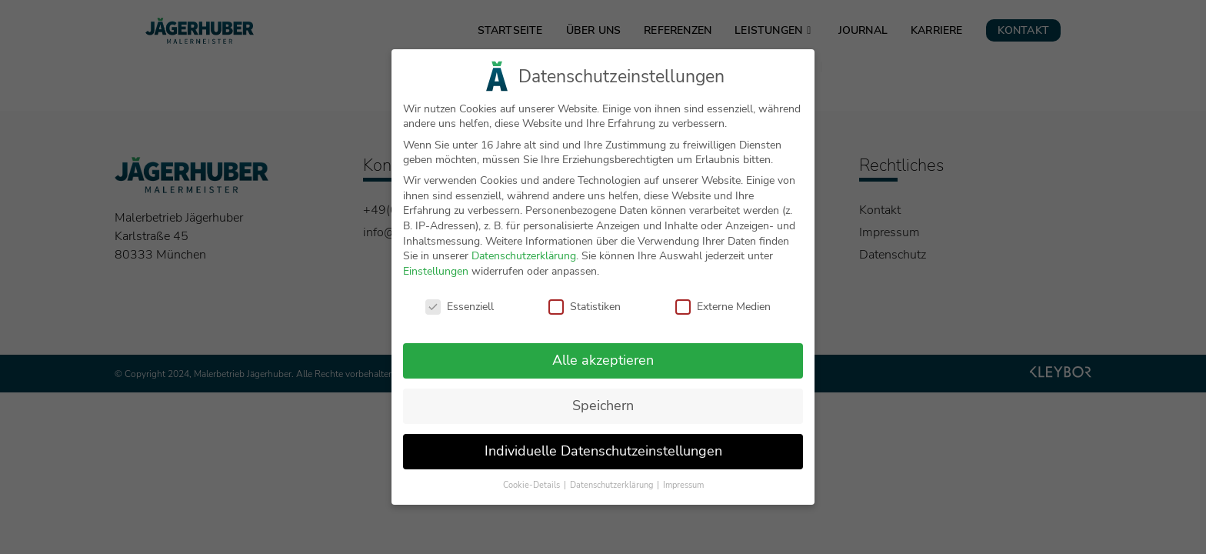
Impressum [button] (683, 493)
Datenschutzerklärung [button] (612, 493)
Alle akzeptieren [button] (603, 368)
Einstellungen (435, 279)
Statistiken (584, 313)
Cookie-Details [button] (532, 493)
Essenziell (459, 313)
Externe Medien (723, 313)
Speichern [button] (603, 413)
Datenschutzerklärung (523, 263)
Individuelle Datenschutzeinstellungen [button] (603, 458)
